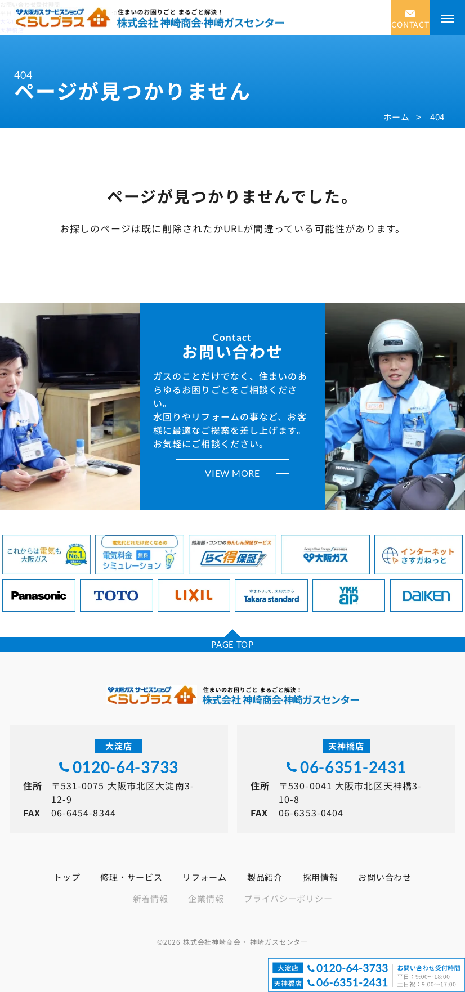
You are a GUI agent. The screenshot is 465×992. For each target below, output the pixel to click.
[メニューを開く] (447, 17)
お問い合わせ (384, 877)
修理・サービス (131, 877)
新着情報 (150, 898)
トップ (66, 877)
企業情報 (205, 898)
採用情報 (320, 877)
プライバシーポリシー (288, 898)
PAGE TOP (232, 644)
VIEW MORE (232, 473)
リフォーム (204, 877)
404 (437, 117)
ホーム (396, 117)
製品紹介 (265, 877)
